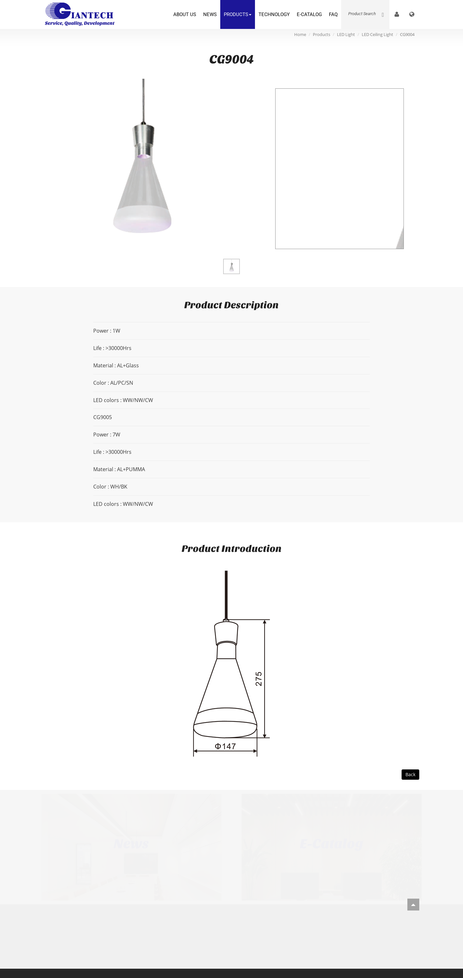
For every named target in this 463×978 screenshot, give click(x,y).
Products (237, 14)
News (210, 14)
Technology (274, 14)
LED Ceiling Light (377, 34)
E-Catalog (309, 14)
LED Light (346, 34)
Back (410, 774)
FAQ (333, 14)
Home (300, 34)
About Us (184, 14)
